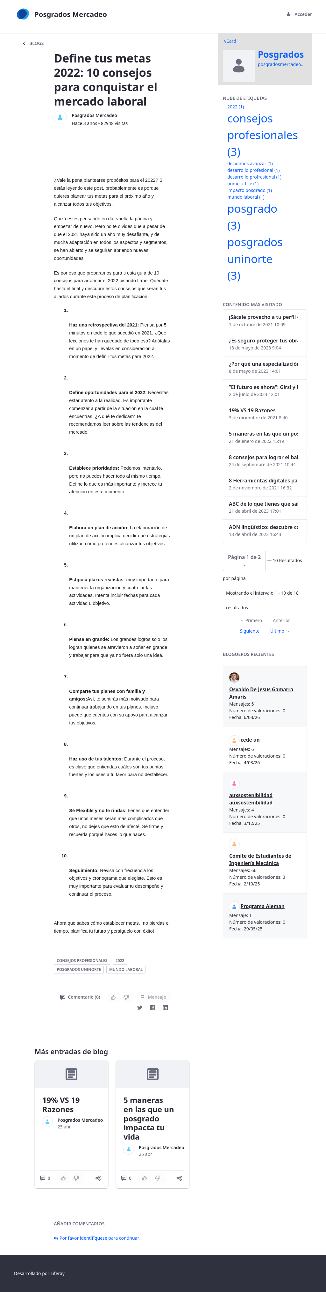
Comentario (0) (80, 997)
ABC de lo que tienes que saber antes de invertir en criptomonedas (263, 503)
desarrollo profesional (253, 170)
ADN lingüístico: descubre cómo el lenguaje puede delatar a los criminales (263, 527)
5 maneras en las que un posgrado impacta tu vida (149, 1118)
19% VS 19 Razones (61, 1104)
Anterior (281, 620)
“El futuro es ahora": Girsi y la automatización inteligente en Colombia (263, 387)
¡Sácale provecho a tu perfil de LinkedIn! (263, 316)
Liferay (58, 1273)
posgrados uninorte (79, 969)
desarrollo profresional (254, 177)
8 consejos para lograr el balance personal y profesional (263, 457)
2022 (120, 960)
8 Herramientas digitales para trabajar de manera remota (263, 480)
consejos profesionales (82, 960)
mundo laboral (126, 969)
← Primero (251, 620)
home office (243, 183)
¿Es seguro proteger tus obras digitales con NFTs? (263, 340)
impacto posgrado (249, 190)
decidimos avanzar (250, 163)
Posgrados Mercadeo (94, 115)
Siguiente (249, 631)
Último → (280, 631)
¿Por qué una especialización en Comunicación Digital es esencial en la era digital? (263, 363)
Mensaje (153, 997)
